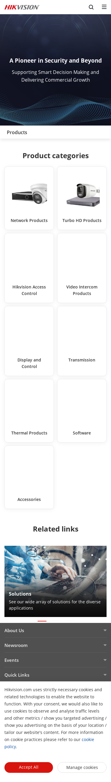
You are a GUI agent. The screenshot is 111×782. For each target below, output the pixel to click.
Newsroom (16, 645)
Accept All (28, 767)
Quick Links (16, 675)
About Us (14, 630)
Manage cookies (82, 767)
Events (11, 660)
